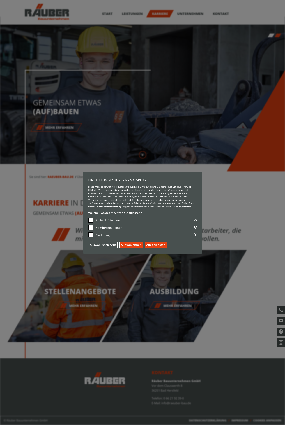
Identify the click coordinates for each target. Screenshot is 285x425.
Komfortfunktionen (109, 228)
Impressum (184, 206)
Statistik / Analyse (108, 220)
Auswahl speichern (103, 245)
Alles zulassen (155, 245)
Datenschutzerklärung (109, 206)
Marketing (103, 235)
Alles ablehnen (131, 245)
